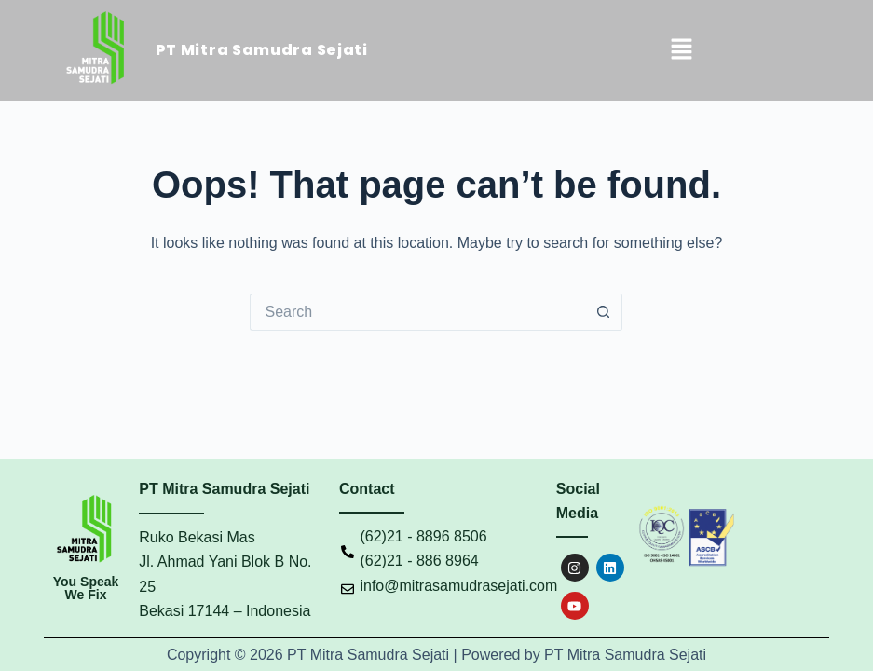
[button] (681, 50)
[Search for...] (417, 312)
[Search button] (603, 312)
